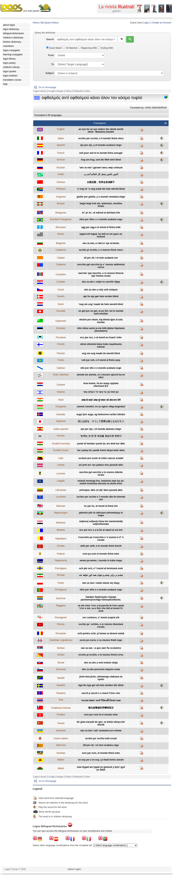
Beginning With (87, 48)
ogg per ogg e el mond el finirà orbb (101, 227)
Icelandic (60, 414)
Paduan (61, 553)
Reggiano (61, 605)
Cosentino (61, 274)
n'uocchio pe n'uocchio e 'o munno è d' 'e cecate (101, 538)
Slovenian (61, 669)
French (60, 153)
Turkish (61, 723)
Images (60, 91)
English (61, 129)
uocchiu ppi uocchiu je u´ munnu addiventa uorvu (101, 266)
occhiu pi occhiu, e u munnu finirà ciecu (101, 250)
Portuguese (61, 589)
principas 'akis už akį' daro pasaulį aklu (100, 490)
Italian (61, 138)
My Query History (50, 22)
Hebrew (61, 392)
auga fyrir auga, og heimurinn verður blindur (101, 414)
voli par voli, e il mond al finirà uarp (101, 360)
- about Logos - (74, 869)
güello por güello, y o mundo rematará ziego (101, 196)
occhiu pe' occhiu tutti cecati (101, 738)
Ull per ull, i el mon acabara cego (101, 745)
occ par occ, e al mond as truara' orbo (101, 337)
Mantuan (60, 506)
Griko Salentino (61, 374)
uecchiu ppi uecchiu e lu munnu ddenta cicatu (100, 473)
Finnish (61, 344)
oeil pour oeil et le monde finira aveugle (100, 153)
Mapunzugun (60, 512)
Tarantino (61, 693)
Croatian (61, 281)
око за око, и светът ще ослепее (101, 243)
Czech (60, 289)
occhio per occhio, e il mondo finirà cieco (101, 138)
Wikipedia (78, 91)
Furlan (60, 360)
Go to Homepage (47, 87)
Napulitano (60, 538)
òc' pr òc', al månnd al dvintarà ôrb (101, 212)
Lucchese (61, 496)
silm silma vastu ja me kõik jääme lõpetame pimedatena (101, 329)
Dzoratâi (61, 311)
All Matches (70, 48)
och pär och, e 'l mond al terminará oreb (101, 568)
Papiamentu (61, 560)
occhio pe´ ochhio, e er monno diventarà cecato (101, 625)
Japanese (61, 421)
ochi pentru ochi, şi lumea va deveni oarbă (101, 633)
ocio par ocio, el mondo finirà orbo (101, 753)
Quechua (61, 598)
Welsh (61, 768)
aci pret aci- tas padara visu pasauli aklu (101, 465)
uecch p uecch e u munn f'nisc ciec (101, 693)
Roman (61, 624)
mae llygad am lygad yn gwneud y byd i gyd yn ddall (101, 768)
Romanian (61, 633)
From (51, 55)
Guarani (61, 384)
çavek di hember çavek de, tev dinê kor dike (101, 443)
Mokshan (61, 522)
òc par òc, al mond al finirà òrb (101, 506)
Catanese (61, 264)
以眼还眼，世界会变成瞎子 (101, 182)
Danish (60, 296)
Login (146, 22)
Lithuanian (61, 490)
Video (87, 91)
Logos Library (39, 91)
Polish (61, 583)
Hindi (60, 399)
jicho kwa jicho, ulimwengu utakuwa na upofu (100, 678)
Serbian (61, 648)
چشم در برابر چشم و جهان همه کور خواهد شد (101, 575)
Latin (60, 458)
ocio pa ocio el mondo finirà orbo (101, 553)
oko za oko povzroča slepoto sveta (101, 669)
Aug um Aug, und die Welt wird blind (101, 159)
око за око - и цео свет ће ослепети (101, 648)
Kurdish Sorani (60, 450)
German (61, 159)
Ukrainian (61, 730)
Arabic (60, 174)
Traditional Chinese (61, 708)
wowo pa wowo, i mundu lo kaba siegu (101, 560)
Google (51, 91)
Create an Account (161, 22)
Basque (61, 203)
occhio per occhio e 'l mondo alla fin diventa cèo (101, 498)
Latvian (61, 465)
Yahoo (68, 91)
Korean (61, 435)
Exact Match (54, 48)
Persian (61, 575)
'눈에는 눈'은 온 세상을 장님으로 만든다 (100, 436)
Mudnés (61, 530)
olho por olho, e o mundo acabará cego (100, 219)
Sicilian (60, 654)
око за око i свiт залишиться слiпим (100, 730)
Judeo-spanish (60, 429)
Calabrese (61, 250)
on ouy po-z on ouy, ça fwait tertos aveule (101, 759)
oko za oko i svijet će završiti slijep (101, 281)
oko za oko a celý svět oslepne (101, 289)
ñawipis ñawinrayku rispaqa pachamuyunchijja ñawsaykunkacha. (101, 598)
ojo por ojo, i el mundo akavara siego (101, 429)
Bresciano (61, 227)
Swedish (61, 685)
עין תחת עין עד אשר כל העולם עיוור (101, 392)
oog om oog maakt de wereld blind (101, 353)
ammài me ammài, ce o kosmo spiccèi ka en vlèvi (101, 376)
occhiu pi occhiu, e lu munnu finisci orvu (100, 654)
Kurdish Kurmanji (61, 443)
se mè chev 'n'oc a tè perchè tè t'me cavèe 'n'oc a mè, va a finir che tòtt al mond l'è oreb (101, 608)
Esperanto (61, 321)
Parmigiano (61, 568)
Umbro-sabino (61, 738)
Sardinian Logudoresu (61, 640)
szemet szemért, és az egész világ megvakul (101, 406)
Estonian (60, 328)
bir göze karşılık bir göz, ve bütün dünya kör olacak (101, 723)
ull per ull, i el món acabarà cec (101, 257)
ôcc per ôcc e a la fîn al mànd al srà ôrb (100, 530)
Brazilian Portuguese (61, 219)
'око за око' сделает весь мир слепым (100, 167)
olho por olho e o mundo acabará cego (101, 589)
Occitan (61, 546)
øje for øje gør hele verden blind (100, 296)
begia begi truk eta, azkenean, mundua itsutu (101, 205)
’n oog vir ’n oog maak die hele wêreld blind (101, 189)
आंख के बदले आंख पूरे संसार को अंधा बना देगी (101, 400)
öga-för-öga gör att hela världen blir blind (100, 685)
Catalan (61, 257)
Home (36, 22)
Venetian (60, 753)
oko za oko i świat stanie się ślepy (101, 583)
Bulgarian (61, 243)
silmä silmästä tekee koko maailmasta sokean (101, 345)
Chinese (61, 182)
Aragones (61, 196)
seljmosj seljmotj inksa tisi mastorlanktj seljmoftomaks (101, 522)
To (52, 64)
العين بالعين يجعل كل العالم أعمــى (101, 174)
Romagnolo (61, 617)
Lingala (61, 481)
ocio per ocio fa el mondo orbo (101, 714)
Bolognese (60, 212)
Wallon (60, 759)
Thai (61, 700)
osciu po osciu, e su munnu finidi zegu (101, 640)
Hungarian (61, 406)
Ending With (105, 48)
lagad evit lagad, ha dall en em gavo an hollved (101, 235)
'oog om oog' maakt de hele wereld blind (101, 304)
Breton (60, 234)
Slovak (60, 662)
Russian (61, 167)
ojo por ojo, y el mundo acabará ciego (100, 145)
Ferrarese (61, 337)
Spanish (61, 145)
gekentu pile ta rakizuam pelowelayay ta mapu (101, 514)
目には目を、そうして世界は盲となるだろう (101, 421)
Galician (61, 368)
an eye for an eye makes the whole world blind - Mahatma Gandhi (101, 130)
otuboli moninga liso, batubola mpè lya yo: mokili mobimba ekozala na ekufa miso (100, 482)
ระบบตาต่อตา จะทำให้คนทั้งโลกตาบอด (101, 700)
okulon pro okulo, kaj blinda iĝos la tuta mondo (101, 321)
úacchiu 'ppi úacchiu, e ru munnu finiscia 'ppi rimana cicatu (100, 274)
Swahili (60, 678)
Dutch (61, 304)
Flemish (61, 353)
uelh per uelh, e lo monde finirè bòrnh (100, 546)
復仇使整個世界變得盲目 (101, 707)
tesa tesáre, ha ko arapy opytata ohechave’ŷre (100, 384)
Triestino (61, 714)
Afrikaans (61, 189)
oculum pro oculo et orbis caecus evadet (100, 458)
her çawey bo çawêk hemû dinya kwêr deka (101, 450)
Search (50, 39)
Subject (50, 73)
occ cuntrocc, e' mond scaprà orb (100, 617)
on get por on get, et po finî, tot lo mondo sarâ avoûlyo (100, 312)
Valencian (61, 745)
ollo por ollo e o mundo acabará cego (100, 368)
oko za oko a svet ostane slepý (101, 662)
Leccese (61, 473)
